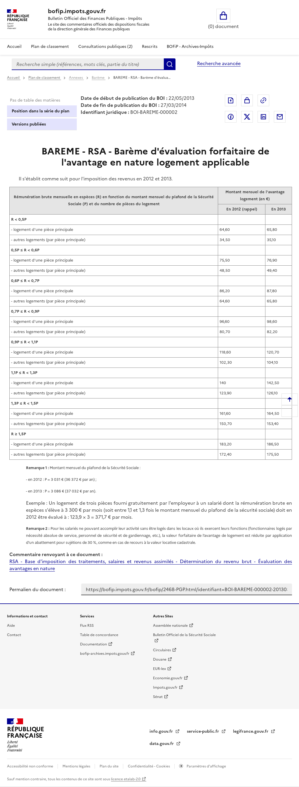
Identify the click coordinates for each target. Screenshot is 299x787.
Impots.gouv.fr (165, 687)
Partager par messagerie (280, 117)
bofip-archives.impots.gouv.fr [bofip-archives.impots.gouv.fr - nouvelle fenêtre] (104, 653)
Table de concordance (99, 635)
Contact (14, 635)
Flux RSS (87, 625)
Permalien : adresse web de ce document (263, 100)
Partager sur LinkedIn (263, 117)
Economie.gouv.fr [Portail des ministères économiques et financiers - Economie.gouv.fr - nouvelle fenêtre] (167, 678)
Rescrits (149, 46)
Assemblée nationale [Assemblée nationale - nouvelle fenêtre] (170, 625)
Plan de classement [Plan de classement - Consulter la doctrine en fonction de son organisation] (50, 46)
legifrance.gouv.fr (251, 731)
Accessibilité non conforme (30, 766)
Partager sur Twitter (247, 117)
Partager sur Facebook (231, 117)
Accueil (14, 46)
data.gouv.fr (162, 744)
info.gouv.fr (162, 731)
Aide (11, 625)
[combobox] (88, 64)
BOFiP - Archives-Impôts (190, 46)
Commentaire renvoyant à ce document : (55, 554)
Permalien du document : (37, 589)
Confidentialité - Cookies (149, 766)
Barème (98, 77)
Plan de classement (44, 77)
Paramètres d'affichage (206, 766)
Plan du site (109, 766)
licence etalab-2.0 (125, 779)
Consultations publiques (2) (105, 46)
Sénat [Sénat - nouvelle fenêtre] (158, 696)
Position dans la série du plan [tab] (40, 111)
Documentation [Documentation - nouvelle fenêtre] (93, 644)
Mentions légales (76, 766)
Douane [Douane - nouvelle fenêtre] (159, 659)
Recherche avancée (219, 63)
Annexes (76, 77)
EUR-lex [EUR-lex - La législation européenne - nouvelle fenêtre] (159, 668)
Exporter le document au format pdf (231, 100)
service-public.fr (203, 731)
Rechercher (169, 64)
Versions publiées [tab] (29, 124)
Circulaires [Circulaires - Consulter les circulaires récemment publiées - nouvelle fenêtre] (162, 650)
